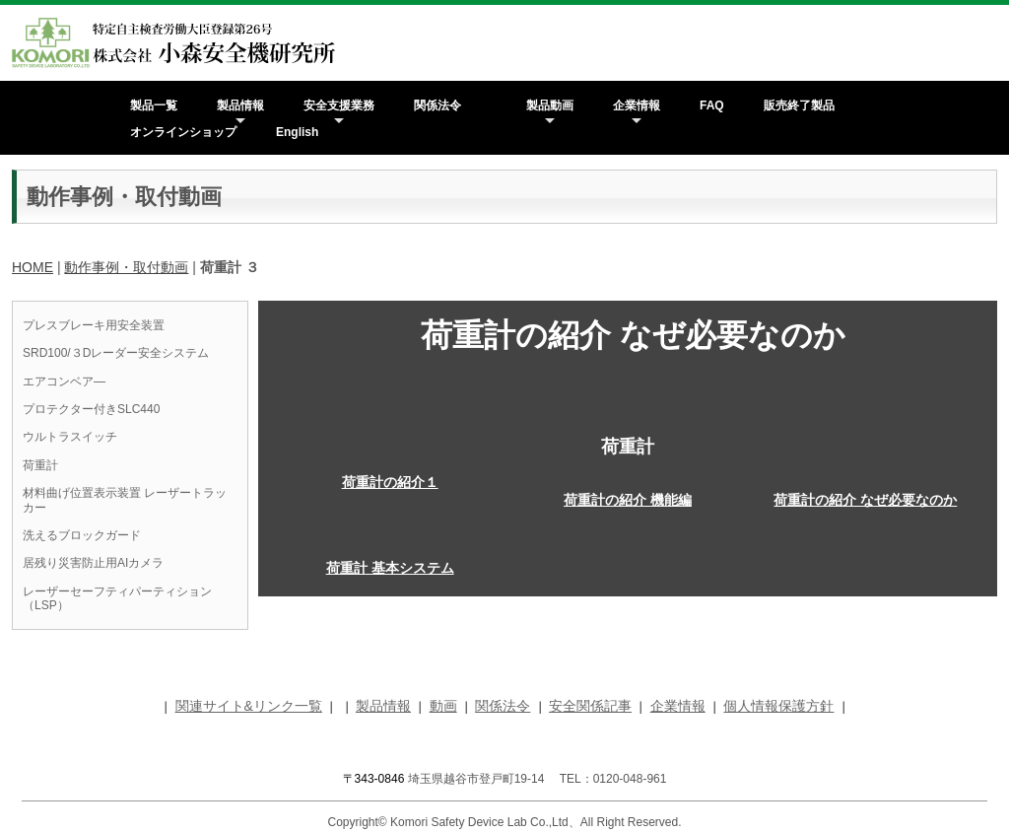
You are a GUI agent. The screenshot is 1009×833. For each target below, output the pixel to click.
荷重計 (40, 465)
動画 (443, 706)
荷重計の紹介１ (390, 482)
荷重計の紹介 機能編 (628, 500)
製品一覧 (153, 105)
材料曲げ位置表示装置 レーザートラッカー (125, 500)
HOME (32, 267)
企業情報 (636, 105)
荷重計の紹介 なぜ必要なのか (865, 500)
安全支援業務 (338, 105)
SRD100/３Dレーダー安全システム (116, 353)
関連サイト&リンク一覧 (248, 706)
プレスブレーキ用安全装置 (94, 325)
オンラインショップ (183, 132)
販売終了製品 (799, 105)
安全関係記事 (590, 706)
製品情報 (240, 105)
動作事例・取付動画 (126, 267)
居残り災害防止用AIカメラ (93, 563)
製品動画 (549, 105)
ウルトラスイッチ (70, 437)
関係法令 (437, 105)
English (297, 132)
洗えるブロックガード (82, 535)
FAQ (712, 105)
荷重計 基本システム (390, 568)
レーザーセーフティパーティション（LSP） (117, 598)
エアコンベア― (64, 381)
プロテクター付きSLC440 (91, 409)
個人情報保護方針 (778, 706)
